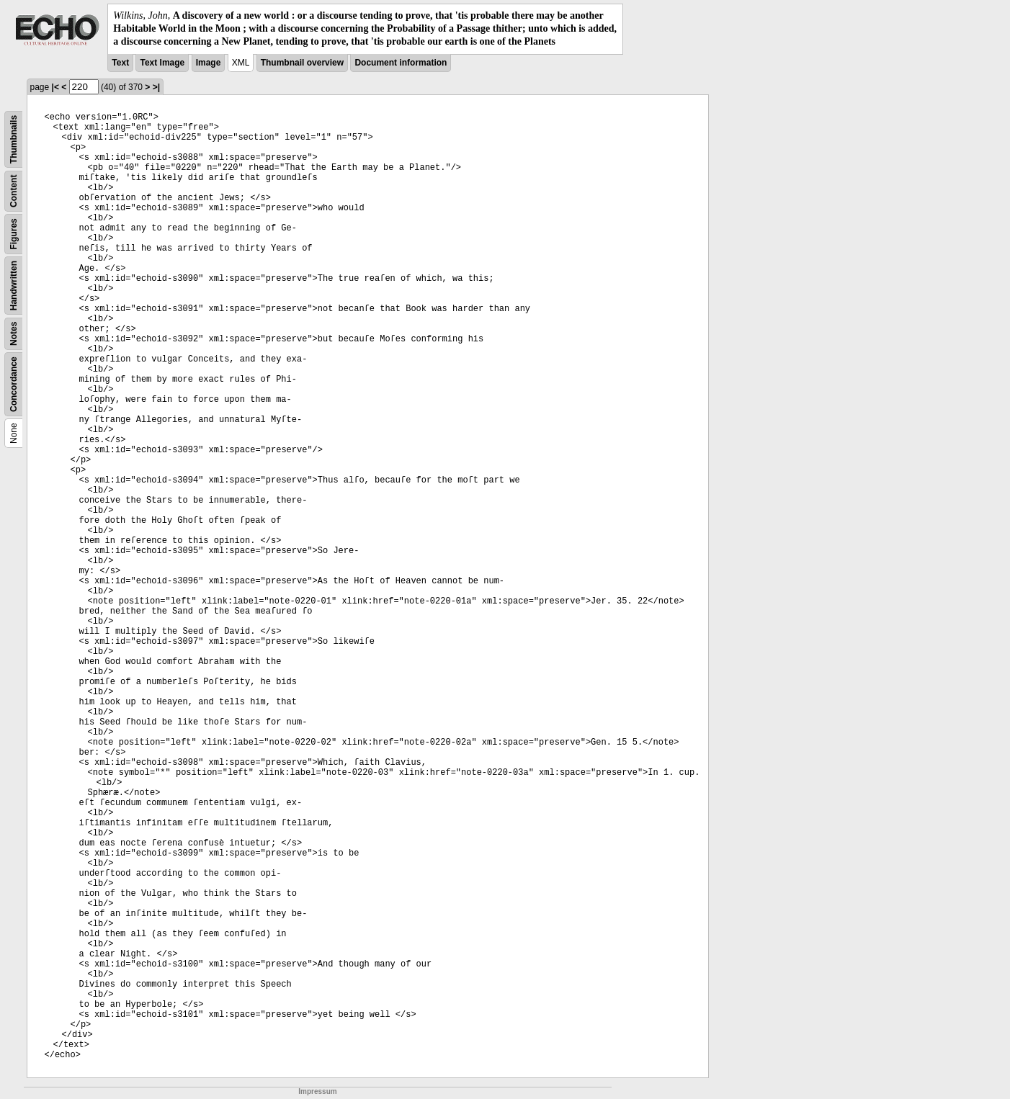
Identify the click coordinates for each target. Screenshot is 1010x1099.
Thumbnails (14, 139)
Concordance (14, 384)
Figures (14, 233)
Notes (14, 333)
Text (120, 63)
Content (14, 190)
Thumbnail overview (302, 63)
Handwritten (14, 285)
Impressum (317, 1091)
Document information (400, 63)
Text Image (162, 63)
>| (156, 87)
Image (208, 63)
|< (55, 87)
